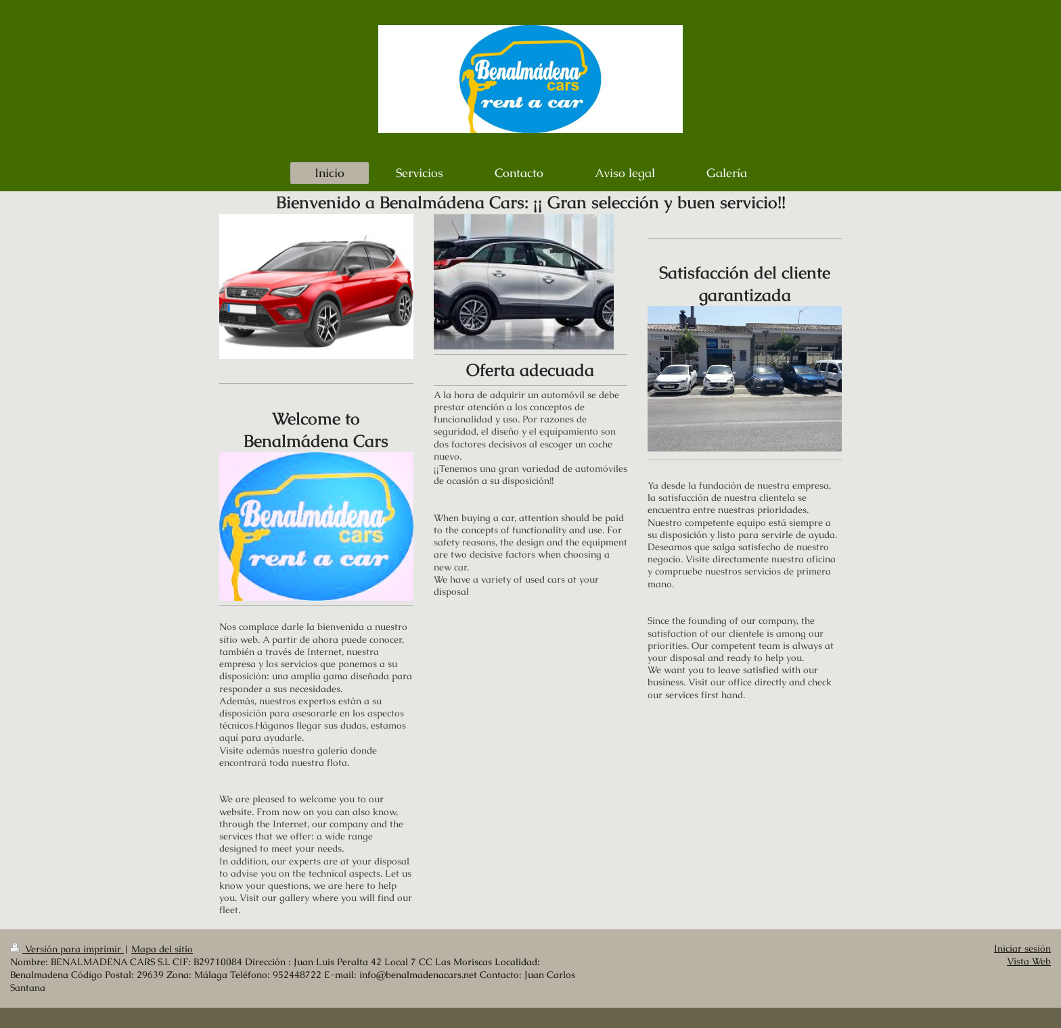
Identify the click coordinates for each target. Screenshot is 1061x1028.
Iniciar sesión (1022, 948)
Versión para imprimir (67, 949)
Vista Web (1029, 961)
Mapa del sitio (162, 949)
